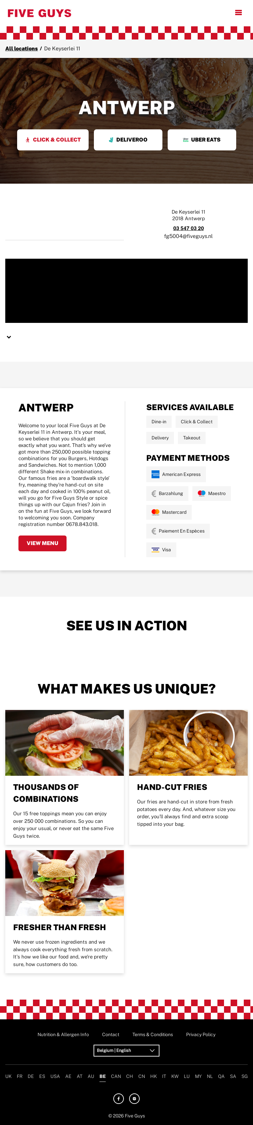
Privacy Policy (200, 1034)
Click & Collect (53, 140)
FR (19, 1076)
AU (91, 1076)
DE (31, 1076)
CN (141, 1076)
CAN (116, 1076)
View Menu (42, 543)
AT (79, 1076)
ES (42, 1076)
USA (55, 1076)
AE (68, 1076)
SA (233, 1076)
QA (221, 1076)
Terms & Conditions (152, 1034)
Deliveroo (128, 140)
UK (8, 1076)
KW (175, 1076)
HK (153, 1076)
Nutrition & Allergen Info (63, 1034)
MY (198, 1076)
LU (187, 1076)
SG (244, 1076)
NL (210, 1076)
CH (129, 1076)
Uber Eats (201, 140)
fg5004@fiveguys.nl (188, 236)
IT (164, 1076)
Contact (110, 1034)
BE (102, 1076)
